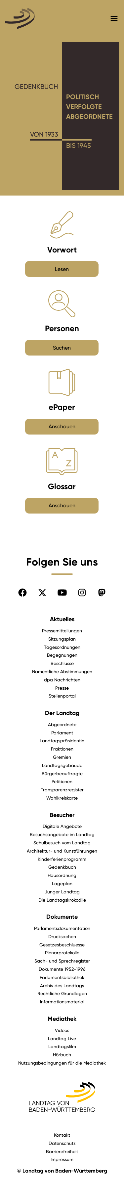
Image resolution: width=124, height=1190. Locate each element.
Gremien (62, 757)
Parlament (62, 732)
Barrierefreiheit (62, 1151)
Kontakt (62, 1135)
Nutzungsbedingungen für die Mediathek (62, 1063)
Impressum (62, 1159)
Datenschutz (62, 1143)
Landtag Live (62, 1038)
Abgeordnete (62, 724)
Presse (62, 688)
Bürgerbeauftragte (62, 773)
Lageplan (62, 883)
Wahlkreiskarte (62, 798)
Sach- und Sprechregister (62, 961)
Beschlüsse (62, 663)
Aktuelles (62, 619)
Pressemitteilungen (62, 630)
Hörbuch (62, 1054)
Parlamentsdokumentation (62, 928)
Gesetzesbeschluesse (62, 944)
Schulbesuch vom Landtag (62, 842)
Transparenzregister (62, 789)
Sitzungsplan (62, 639)
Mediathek (62, 1018)
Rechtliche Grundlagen (62, 993)
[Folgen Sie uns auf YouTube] (62, 592)
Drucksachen (62, 936)
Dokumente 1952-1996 (62, 969)
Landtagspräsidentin (62, 740)
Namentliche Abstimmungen (62, 671)
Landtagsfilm (62, 1046)
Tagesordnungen (62, 647)
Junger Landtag (62, 891)
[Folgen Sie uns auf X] (42, 592)
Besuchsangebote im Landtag (62, 834)
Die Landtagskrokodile (62, 900)
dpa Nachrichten (62, 679)
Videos (62, 1030)
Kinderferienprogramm (62, 859)
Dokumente (62, 916)
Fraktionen (62, 749)
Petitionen (62, 781)
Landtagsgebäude (62, 765)
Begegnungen (62, 655)
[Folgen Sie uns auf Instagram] (82, 592)
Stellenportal (62, 696)
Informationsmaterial (62, 1001)
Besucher (62, 815)
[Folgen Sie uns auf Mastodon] (102, 592)
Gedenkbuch (62, 867)
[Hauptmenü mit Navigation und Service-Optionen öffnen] (114, 18)
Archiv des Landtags (62, 985)
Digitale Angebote (62, 826)
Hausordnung (62, 875)
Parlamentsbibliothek (62, 977)
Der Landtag (62, 713)
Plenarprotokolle (62, 952)
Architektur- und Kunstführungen (62, 851)
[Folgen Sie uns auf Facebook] (22, 592)
